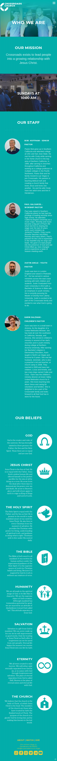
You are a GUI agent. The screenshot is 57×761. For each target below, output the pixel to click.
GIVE (37, 740)
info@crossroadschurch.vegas (28, 748)
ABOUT (21, 740)
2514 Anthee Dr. (28, 744)
